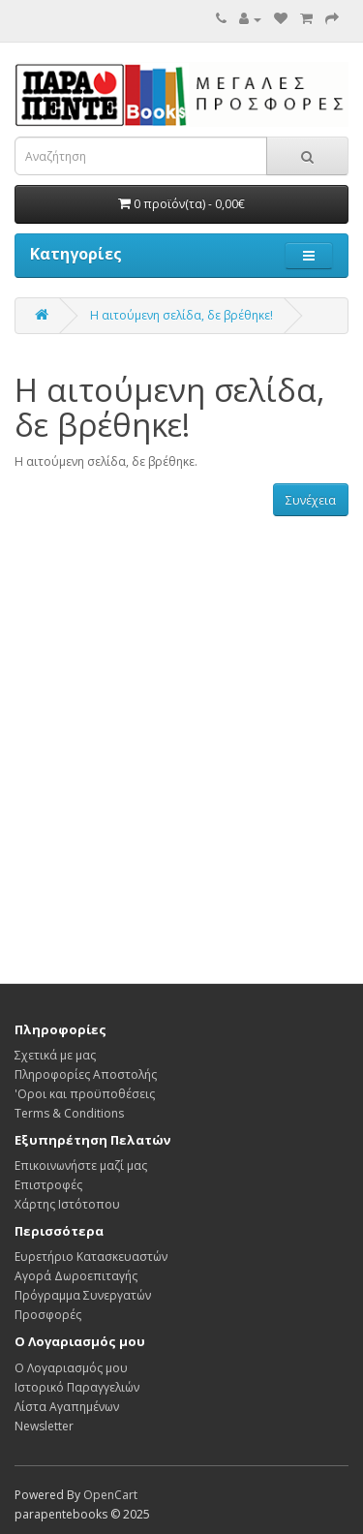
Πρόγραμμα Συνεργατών (83, 1295)
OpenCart (110, 1495)
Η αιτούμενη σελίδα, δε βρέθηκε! (181, 315)
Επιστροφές (48, 1185)
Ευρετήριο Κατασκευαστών (91, 1256)
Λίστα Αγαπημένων (67, 1406)
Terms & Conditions (69, 1113)
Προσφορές (48, 1314)
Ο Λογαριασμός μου (71, 1368)
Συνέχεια (311, 500)
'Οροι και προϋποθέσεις (85, 1094)
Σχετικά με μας (55, 1055)
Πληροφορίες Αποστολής (86, 1074)
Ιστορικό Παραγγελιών (77, 1387)
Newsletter (44, 1426)
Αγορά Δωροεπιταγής (76, 1276)
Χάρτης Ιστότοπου (67, 1204)
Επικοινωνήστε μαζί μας (81, 1165)
